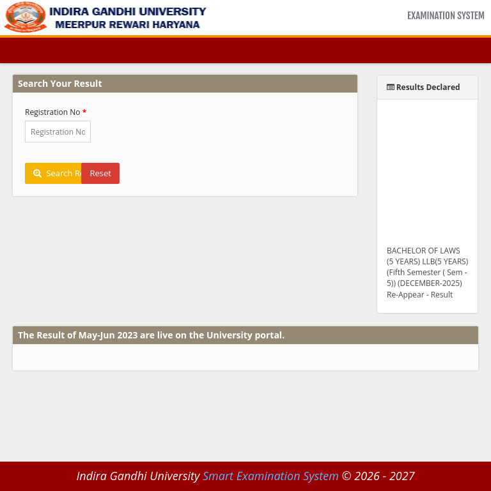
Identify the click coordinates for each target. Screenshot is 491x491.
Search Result (65, 173)
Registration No (53, 112)
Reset (100, 173)
